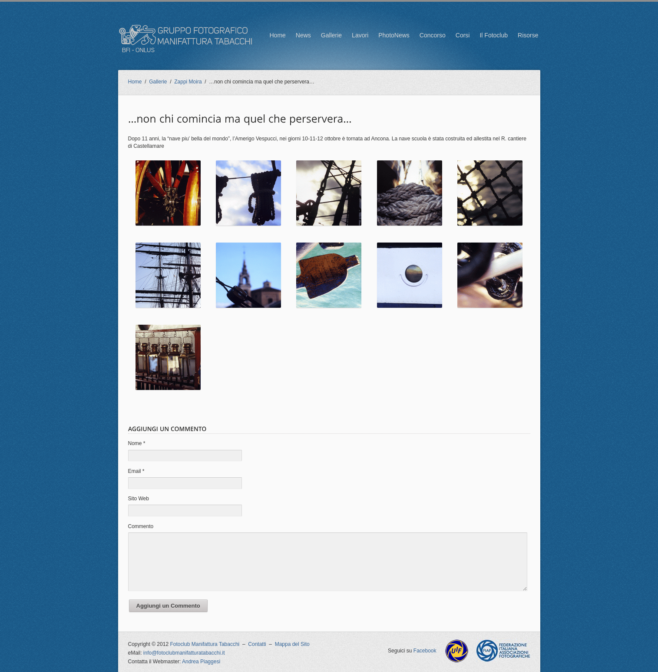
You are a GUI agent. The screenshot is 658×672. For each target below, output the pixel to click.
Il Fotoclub (493, 35)
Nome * (136, 443)
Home (277, 35)
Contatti (257, 644)
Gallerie (331, 35)
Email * (136, 471)
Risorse (528, 35)
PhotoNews (394, 35)
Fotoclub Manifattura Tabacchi (204, 644)
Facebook (424, 651)
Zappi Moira (188, 82)
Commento (141, 526)
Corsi (463, 35)
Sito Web (138, 499)
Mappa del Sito (292, 644)
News (303, 35)
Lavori (360, 35)
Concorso (433, 35)
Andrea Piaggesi (201, 662)
